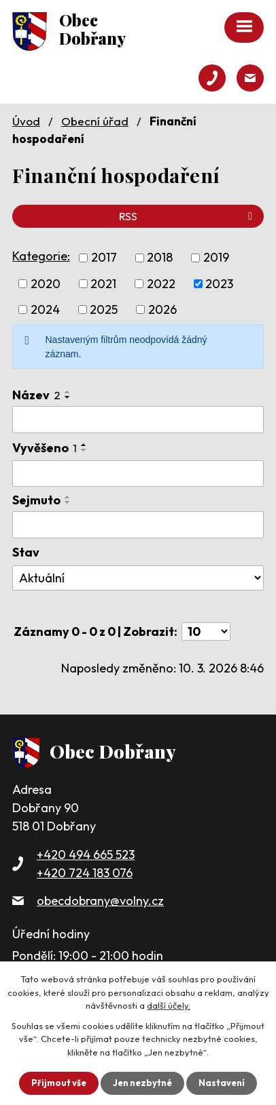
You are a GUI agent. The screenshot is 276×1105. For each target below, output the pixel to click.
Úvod (26, 121)
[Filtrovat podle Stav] (138, 578)
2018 (160, 258)
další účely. (168, 1005)
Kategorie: (41, 256)
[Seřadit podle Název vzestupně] (68, 392)
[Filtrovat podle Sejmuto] (138, 524)
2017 (104, 258)
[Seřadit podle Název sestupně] (68, 397)
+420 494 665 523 (86, 854)
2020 (46, 284)
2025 (104, 309)
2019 (216, 258)
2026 (162, 309)
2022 (161, 284)
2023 (219, 284)
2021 (103, 284)
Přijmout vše (58, 1082)
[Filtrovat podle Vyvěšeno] (138, 473)
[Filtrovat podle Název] (138, 419)
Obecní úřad (94, 121)
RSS (188, 216)
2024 (45, 309)
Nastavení (222, 1082)
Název (36, 395)
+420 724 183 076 (85, 873)
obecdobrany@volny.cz (100, 900)
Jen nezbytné (142, 1082)
